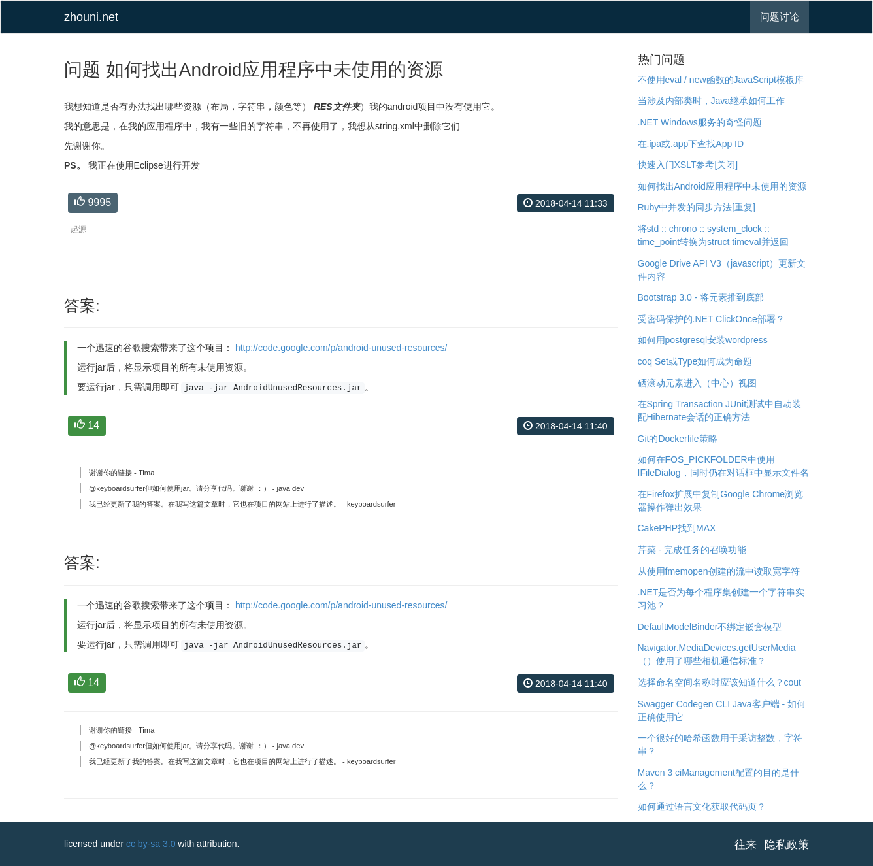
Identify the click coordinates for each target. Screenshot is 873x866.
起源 (78, 229)
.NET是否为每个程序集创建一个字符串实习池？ (721, 598)
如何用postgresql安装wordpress (703, 340)
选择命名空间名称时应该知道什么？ (711, 682)
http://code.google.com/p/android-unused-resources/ (341, 347)
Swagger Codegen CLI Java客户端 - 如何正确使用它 (722, 710)
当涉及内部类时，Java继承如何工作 (711, 100)
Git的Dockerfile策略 (677, 438)
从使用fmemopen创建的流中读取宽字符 (719, 571)
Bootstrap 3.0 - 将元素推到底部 (701, 297)
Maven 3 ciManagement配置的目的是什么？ (718, 779)
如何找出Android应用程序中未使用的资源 (722, 186)
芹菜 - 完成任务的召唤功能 (692, 549)
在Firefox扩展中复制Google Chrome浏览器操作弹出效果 (721, 500)
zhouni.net (91, 17)
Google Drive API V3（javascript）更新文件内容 (722, 270)
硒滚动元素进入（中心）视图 (697, 383)
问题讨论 (779, 16)
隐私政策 (787, 845)
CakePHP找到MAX (677, 528)
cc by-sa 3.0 (150, 844)
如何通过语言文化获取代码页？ (702, 806)
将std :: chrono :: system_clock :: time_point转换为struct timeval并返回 (713, 235)
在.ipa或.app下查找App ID (691, 144)
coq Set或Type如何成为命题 (695, 361)
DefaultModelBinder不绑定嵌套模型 (710, 627)
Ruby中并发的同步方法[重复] (696, 207)
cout (792, 682)
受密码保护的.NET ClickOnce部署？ (711, 319)
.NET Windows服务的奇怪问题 (700, 122)
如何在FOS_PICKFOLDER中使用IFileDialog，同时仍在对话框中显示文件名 (723, 466)
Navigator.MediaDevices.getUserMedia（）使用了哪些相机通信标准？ (717, 654)
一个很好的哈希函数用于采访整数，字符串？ (720, 744)
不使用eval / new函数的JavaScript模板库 (721, 80)
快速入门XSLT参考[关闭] (688, 164)
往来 (745, 845)
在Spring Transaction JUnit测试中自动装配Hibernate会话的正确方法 (720, 410)
